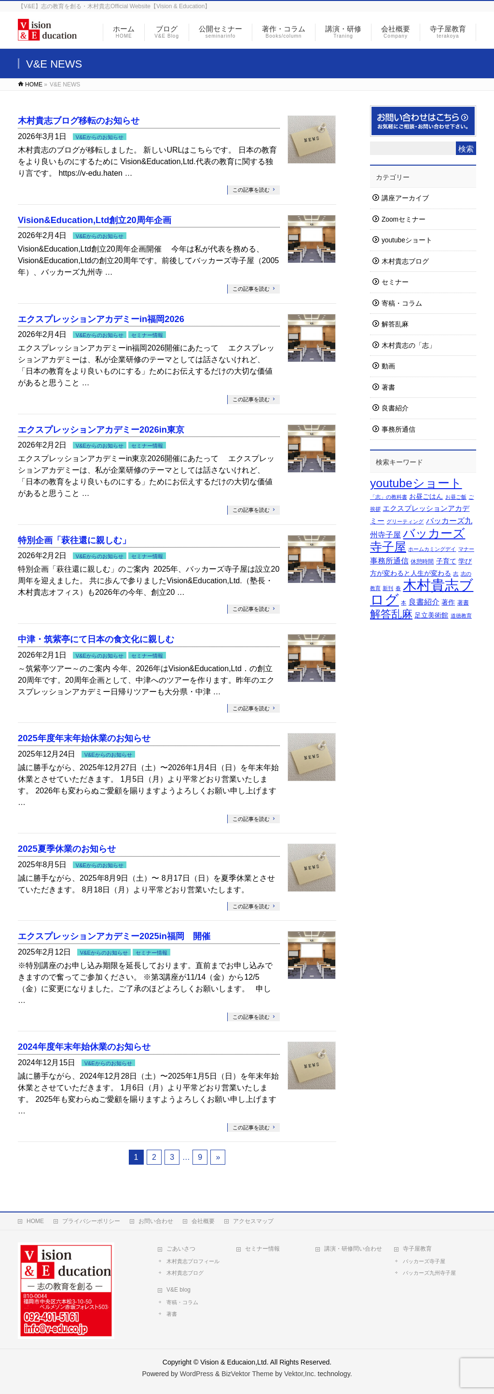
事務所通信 (398, 429)
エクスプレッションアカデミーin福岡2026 (101, 319)
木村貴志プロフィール (193, 1261)
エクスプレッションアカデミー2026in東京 (101, 429)
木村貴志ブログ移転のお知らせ (78, 120)
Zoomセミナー (403, 219)
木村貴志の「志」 (409, 345)
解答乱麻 (395, 324)
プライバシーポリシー (91, 1221)
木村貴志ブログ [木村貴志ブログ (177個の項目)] (421, 592)
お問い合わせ (155, 1221)
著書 (388, 387)
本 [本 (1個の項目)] (403, 602)
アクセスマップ (253, 1221)
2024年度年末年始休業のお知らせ (84, 1047)
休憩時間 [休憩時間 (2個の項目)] (422, 561)
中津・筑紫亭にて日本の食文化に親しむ (96, 639)
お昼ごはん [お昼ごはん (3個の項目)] (426, 496)
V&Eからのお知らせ (100, 137)
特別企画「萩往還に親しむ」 (74, 540)
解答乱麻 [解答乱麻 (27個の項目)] (391, 614)
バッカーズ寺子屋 (424, 1261)
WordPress (196, 1374)
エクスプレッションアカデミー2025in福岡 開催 (114, 936)
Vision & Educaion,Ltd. (234, 1362)
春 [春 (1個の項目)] (398, 588)
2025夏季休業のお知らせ (67, 849)
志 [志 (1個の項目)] (455, 574)
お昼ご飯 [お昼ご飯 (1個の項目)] (456, 497)
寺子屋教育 (417, 1248)
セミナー (395, 282)
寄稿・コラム (402, 303)
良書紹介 (395, 408)
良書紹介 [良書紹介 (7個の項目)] (424, 601)
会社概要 (203, 1221)
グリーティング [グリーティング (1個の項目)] (405, 521)
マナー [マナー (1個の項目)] (466, 549)
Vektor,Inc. (300, 1374)
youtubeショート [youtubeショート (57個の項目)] (416, 483)
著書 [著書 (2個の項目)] (463, 602)
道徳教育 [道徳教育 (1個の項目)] (461, 616)
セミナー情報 (147, 335)
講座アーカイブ (405, 198)
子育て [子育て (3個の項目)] (446, 561)
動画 (388, 366)
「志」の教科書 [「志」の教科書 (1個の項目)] (388, 497)
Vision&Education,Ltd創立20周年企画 (94, 220)
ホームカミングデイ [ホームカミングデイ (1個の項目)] (432, 549)
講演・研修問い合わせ (353, 1248)
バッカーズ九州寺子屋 (429, 1273)
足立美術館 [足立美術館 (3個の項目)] (431, 615)
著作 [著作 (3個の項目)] (448, 602)
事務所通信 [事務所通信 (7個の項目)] (389, 560)
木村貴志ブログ (405, 261)
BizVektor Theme (247, 1374)
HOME (35, 1221)
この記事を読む (251, 190)
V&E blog (178, 1289)
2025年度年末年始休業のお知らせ (84, 738)
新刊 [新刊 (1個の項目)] (388, 588)
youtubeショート (407, 240)
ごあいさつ (180, 1248)
